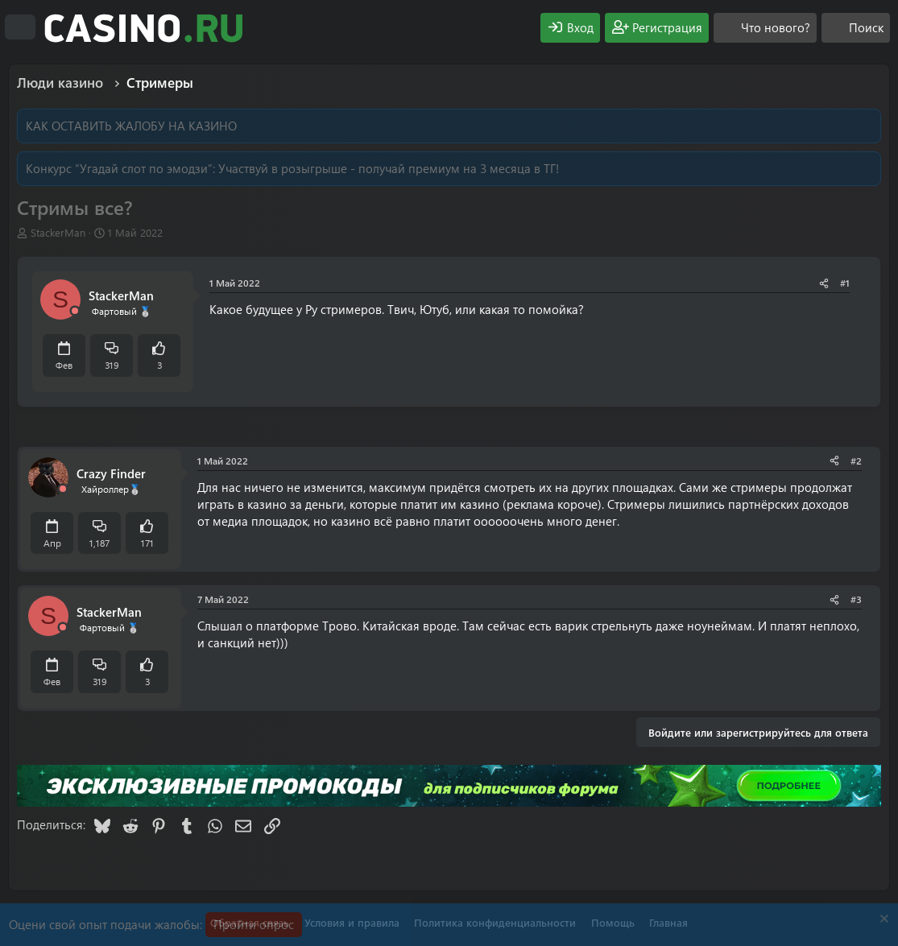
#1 (845, 282)
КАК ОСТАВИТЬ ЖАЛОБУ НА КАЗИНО (131, 126)
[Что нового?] (765, 28)
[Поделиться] (823, 283)
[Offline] (75, 311)
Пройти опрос (253, 924)
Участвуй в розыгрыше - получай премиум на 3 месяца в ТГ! (388, 168)
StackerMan (58, 232)
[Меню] (20, 27)
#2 (856, 460)
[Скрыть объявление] (882, 920)
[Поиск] (855, 28)
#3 (856, 599)
